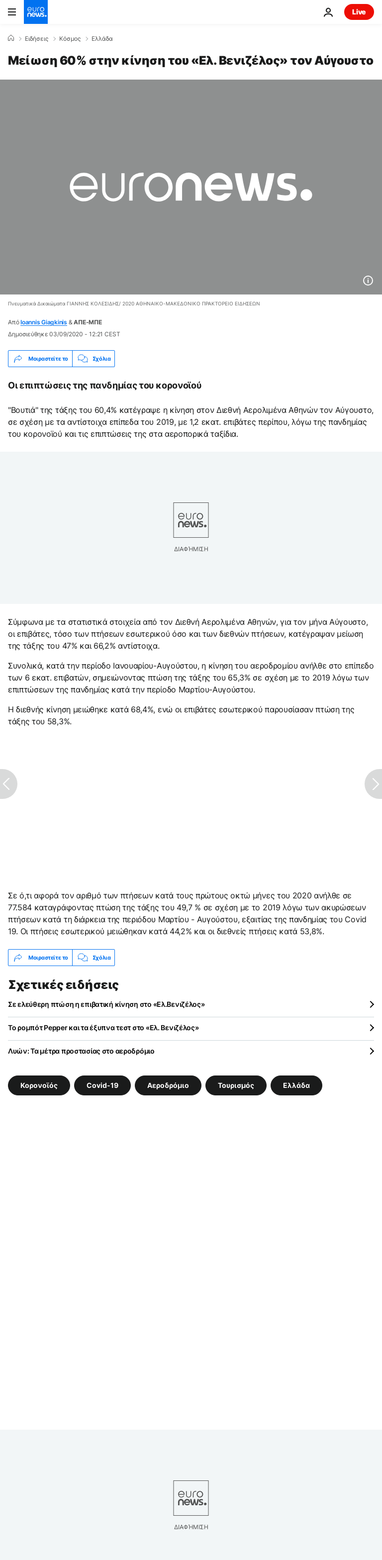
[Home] (11, 38)
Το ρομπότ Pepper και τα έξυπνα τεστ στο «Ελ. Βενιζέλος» (103, 1027)
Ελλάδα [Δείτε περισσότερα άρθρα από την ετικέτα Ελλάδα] (296, 1085)
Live (359, 11)
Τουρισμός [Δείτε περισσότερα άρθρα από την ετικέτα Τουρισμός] (236, 1085)
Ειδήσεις (36, 39)
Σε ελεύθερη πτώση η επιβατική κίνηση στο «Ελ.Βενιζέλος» (106, 1004)
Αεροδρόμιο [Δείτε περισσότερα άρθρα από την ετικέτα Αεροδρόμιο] (168, 1085)
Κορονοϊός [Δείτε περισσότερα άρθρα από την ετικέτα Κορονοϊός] (39, 1085)
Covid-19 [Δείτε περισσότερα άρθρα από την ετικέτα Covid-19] (102, 1085)
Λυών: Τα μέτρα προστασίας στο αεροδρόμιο (81, 1051)
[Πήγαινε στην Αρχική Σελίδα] (36, 12)
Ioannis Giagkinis (43, 322)
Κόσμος (70, 39)
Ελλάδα (102, 39)
